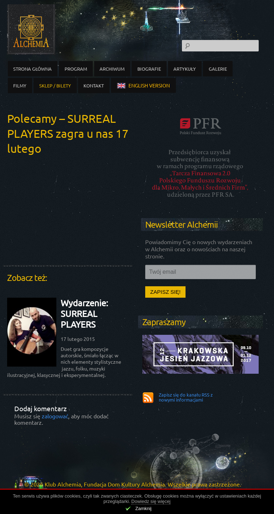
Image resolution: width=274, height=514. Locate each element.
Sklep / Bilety (55, 85)
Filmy (19, 85)
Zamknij (143, 508)
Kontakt (93, 85)
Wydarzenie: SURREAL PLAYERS (84, 313)
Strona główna (32, 69)
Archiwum (112, 69)
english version (143, 85)
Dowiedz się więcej (151, 501)
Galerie (218, 69)
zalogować (55, 415)
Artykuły (184, 69)
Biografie (149, 69)
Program (76, 69)
